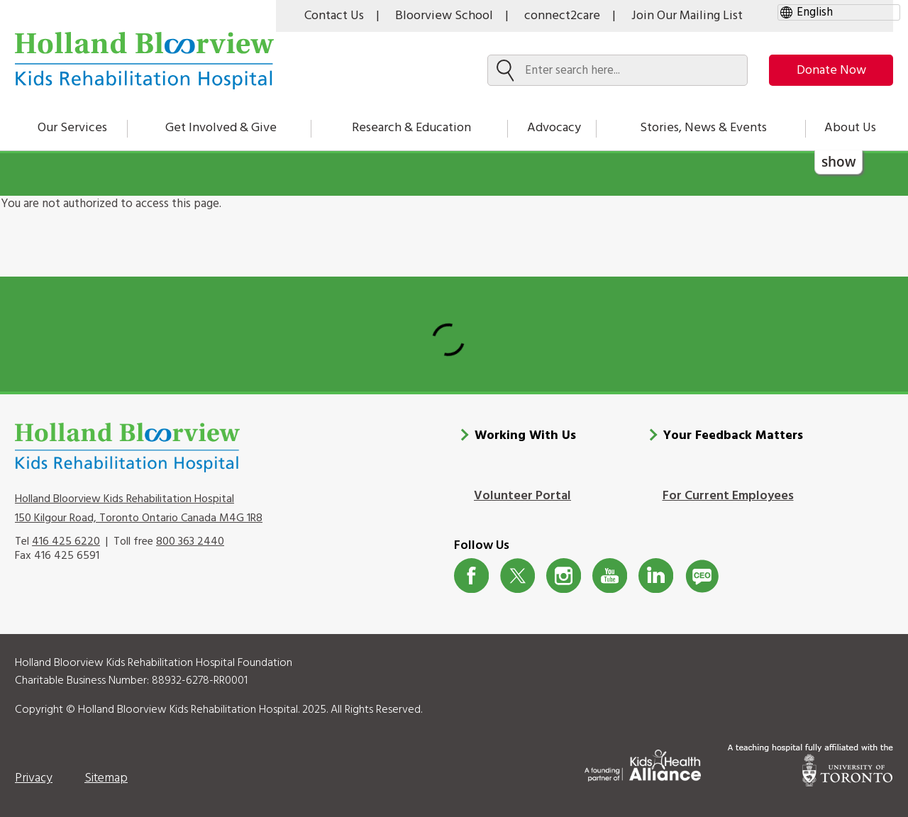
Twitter (517, 575)
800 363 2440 (190, 542)
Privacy (33, 778)
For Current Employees (728, 496)
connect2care (562, 16)
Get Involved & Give (221, 128)
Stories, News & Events (703, 128)
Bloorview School (444, 16)
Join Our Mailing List (687, 16)
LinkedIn (655, 575)
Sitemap (106, 778)
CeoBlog (702, 575)
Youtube (609, 575)
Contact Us (334, 16)
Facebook (471, 575)
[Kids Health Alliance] (643, 763)
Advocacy (554, 128)
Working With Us (525, 436)
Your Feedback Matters (733, 436)
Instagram (563, 575)
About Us (850, 128)
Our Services (72, 128)
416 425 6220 (66, 542)
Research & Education (411, 128)
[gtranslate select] (838, 12)
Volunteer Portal (522, 496)
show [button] (838, 161)
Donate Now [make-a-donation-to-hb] (831, 70)
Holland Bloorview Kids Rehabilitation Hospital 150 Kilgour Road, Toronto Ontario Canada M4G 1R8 (138, 508)
